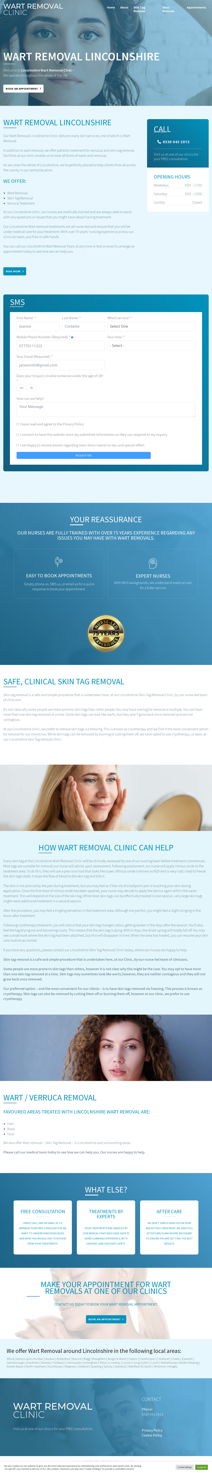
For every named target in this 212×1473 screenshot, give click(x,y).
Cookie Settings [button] (185, 1467)
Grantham (32, 1363)
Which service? (118, 318)
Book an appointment (23, 88)
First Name (25, 318)
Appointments (196, 7)
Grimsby (46, 1363)
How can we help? (30, 398)
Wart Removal (168, 9)
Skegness (70, 1366)
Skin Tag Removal (139, 9)
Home (111, 7)
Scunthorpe (55, 1366)
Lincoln (127, 1363)
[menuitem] (111, 9)
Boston (49, 1359)
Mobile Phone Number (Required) (42, 337)
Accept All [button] (201, 1467)
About (124, 7)
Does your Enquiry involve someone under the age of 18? (60, 375)
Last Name (70, 318)
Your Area (114, 337)
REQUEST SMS (84, 455)
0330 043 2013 (173, 141)
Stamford (120, 1366)
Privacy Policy (73, 424)
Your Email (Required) (33, 356)
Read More (15, 271)
